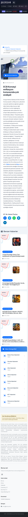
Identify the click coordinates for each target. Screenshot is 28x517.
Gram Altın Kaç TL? (5, 492)
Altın (15, 6)
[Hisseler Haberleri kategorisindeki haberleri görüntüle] (14, 362)
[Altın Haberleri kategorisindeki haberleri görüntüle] (14, 369)
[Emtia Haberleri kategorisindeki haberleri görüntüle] (14, 382)
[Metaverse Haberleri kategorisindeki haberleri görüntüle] (14, 402)
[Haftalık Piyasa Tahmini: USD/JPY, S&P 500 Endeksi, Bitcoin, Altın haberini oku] (14, 304)
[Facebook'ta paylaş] (5, 218)
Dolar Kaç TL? (4, 487)
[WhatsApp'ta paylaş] (14, 218)
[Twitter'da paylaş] (9, 218)
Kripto (21, 6)
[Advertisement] (14, 29)
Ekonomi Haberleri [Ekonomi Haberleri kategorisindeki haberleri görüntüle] (11, 75)
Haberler (3, 485)
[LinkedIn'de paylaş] (5, 222)
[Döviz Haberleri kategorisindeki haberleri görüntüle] (14, 376)
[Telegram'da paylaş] (18, 218)
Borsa (4, 6)
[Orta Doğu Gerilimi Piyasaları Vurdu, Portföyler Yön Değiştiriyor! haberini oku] (14, 276)
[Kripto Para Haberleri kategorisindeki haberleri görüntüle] (14, 356)
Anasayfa (6, 47)
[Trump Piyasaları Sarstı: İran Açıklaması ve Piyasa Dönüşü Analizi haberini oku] (14, 247)
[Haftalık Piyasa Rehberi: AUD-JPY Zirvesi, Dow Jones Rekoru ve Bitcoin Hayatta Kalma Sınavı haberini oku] (14, 333)
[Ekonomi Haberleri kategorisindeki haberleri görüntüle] (14, 389)
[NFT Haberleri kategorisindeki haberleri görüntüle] (14, 395)
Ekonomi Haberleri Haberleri (13, 49)
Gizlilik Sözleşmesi (5, 499)
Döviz (9, 6)
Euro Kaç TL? (4, 489)
